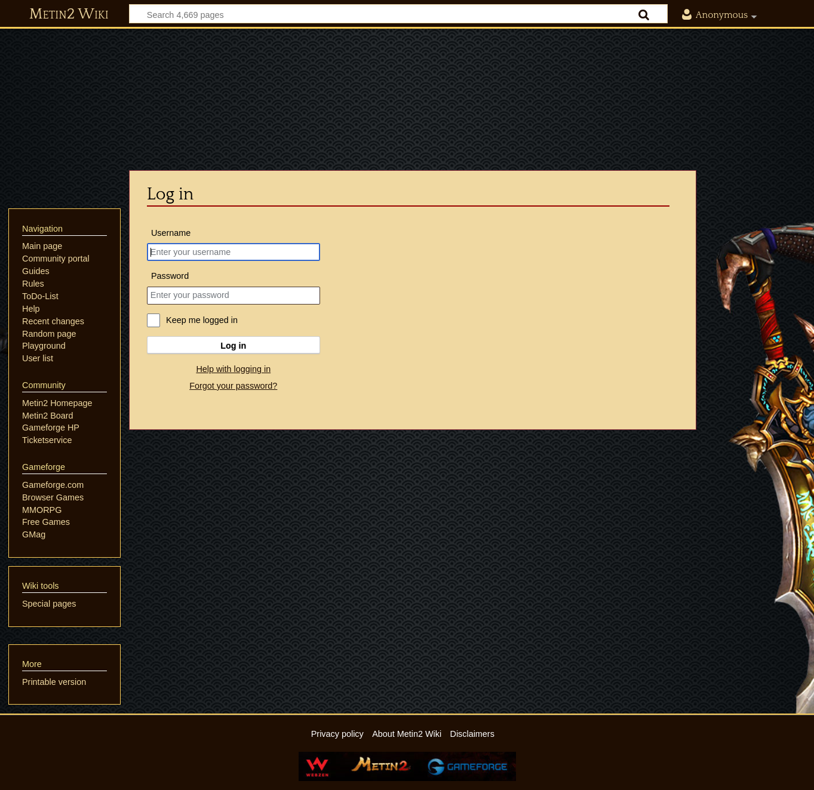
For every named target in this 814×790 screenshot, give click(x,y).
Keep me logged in (202, 320)
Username (171, 233)
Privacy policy (337, 734)
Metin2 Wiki (69, 14)
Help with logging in (233, 369)
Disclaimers (472, 734)
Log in (233, 346)
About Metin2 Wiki (406, 734)
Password (170, 276)
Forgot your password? (233, 386)
